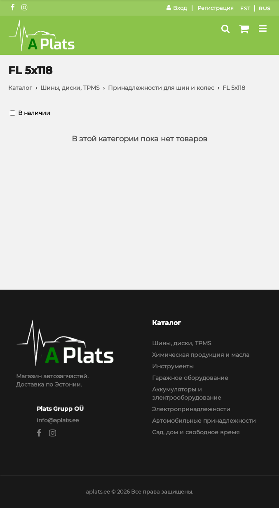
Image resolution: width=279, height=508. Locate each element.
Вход (176, 8)
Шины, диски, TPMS (70, 87)
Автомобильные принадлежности (204, 420)
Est (245, 8)
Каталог (20, 87)
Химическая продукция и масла (200, 354)
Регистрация (215, 8)
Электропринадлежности (191, 409)
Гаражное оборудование (190, 378)
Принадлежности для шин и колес (161, 87)
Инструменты (173, 366)
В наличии (34, 113)
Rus (265, 8)
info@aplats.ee (58, 420)
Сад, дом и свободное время (195, 432)
